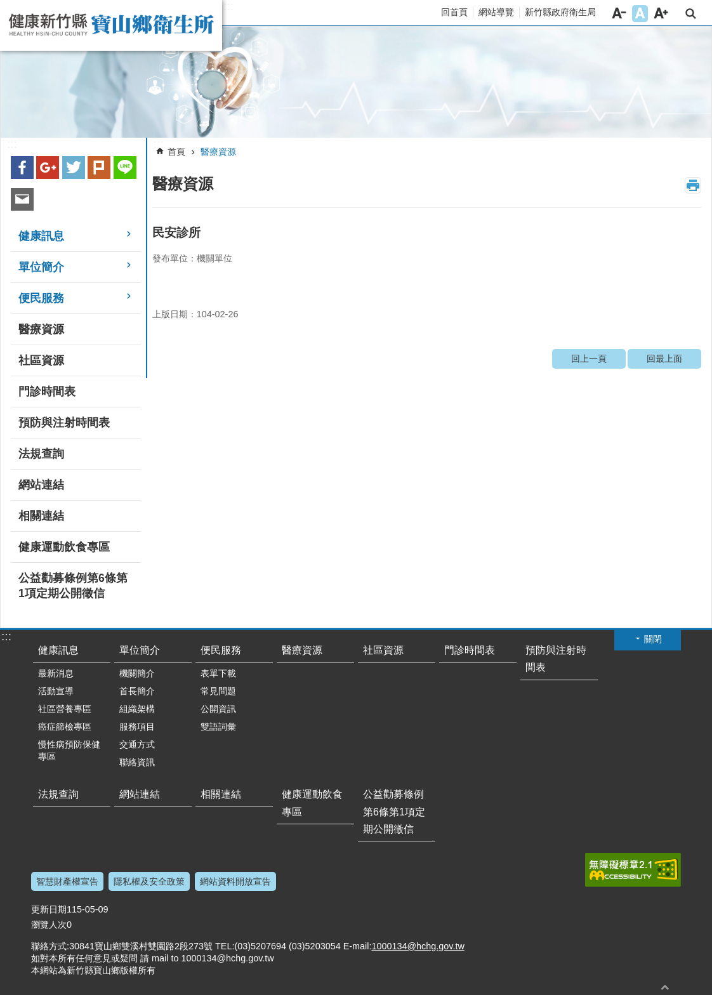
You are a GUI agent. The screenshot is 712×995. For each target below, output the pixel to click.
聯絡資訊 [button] (137, 762)
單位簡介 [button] (41, 267)
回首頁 (454, 12)
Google (47, 167)
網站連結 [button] (41, 484)
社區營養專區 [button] (64, 709)
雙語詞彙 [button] (218, 727)
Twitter (73, 167)
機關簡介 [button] (137, 673)
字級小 (619, 13)
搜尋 (690, 13)
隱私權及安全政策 (149, 881)
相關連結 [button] (41, 516)
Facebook (22, 167)
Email (22, 199)
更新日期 (49, 909)
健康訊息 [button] (41, 236)
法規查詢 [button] (41, 453)
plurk (99, 167)
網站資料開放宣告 (235, 881)
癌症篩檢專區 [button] (64, 727)
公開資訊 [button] (218, 709)
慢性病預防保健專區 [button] (69, 750)
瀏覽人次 (49, 924)
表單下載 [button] (218, 673)
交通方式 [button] (137, 744)
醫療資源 (218, 152)
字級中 (640, 13)
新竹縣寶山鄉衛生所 (111, 25)
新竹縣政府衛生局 (560, 12)
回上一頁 (589, 358)
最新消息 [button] (56, 673)
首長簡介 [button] (137, 691)
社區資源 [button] (41, 360)
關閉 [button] (653, 639)
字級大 (661, 13)
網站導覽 (496, 12)
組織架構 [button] (137, 709)
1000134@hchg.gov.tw (417, 946)
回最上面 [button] (665, 987)
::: (228, 6)
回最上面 (664, 358)
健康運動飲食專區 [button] (64, 547)
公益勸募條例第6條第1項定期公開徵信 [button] (73, 586)
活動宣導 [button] (56, 691)
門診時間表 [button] (47, 391)
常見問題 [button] (218, 691)
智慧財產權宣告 (67, 881)
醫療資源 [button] (41, 329)
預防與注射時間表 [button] (64, 422)
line (125, 167)
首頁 (176, 152)
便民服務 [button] (41, 298)
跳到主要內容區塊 (6, 6)
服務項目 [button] (137, 727)
